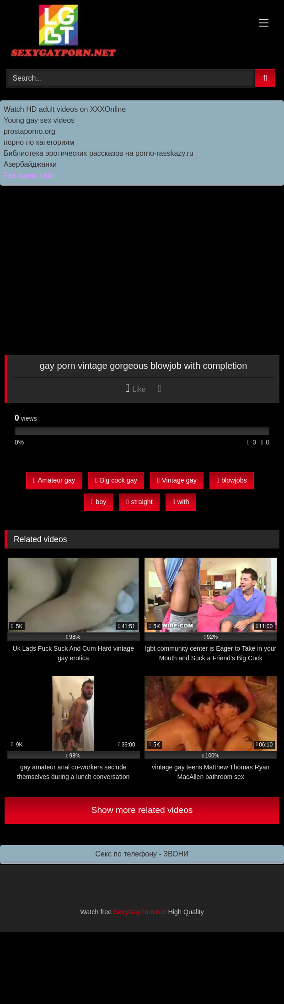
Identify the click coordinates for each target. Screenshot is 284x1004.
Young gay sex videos (39, 120)
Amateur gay (54, 480)
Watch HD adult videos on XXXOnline (65, 109)
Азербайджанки (30, 164)
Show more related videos (142, 810)
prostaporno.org (29, 131)
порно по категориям (39, 142)
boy (98, 501)
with (181, 501)
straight (139, 501)
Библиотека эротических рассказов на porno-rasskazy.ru (98, 153)
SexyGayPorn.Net (140, 912)
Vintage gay (177, 480)
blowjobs (232, 480)
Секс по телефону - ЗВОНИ (141, 854)
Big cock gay (116, 480)
